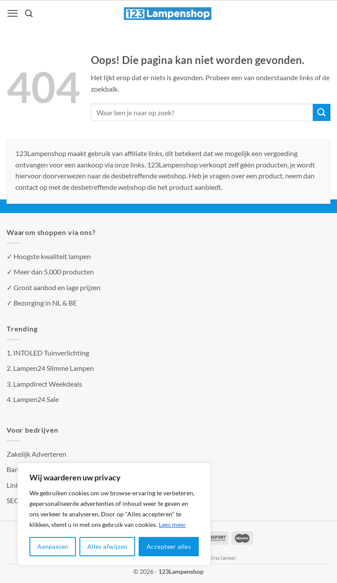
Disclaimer (223, 558)
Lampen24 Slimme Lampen (53, 368)
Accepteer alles (169, 546)
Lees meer (172, 524)
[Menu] (13, 13)
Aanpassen (52, 546)
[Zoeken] (30, 13)
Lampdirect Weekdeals (47, 384)
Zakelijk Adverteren (36, 454)
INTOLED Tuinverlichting (51, 352)
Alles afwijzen (107, 546)
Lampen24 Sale (36, 399)
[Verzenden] (321, 112)
